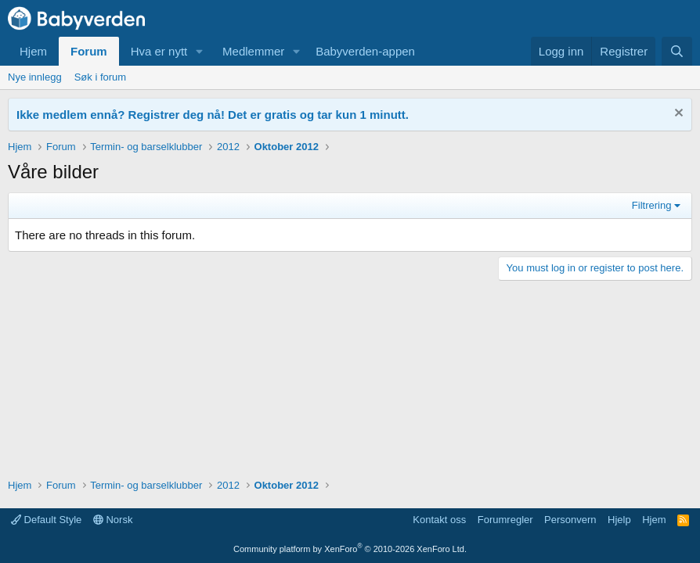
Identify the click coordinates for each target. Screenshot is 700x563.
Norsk (113, 519)
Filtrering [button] (652, 205)
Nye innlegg (35, 77)
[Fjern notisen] (677, 114)
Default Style (46, 519)
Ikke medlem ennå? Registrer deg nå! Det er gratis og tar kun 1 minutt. (212, 114)
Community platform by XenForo (350, 549)
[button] (200, 51)
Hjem (33, 51)
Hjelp (619, 519)
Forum (88, 51)
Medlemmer (253, 51)
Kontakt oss (439, 519)
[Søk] (677, 51)
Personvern (570, 519)
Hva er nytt (159, 51)
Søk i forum (100, 77)
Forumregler (505, 519)
